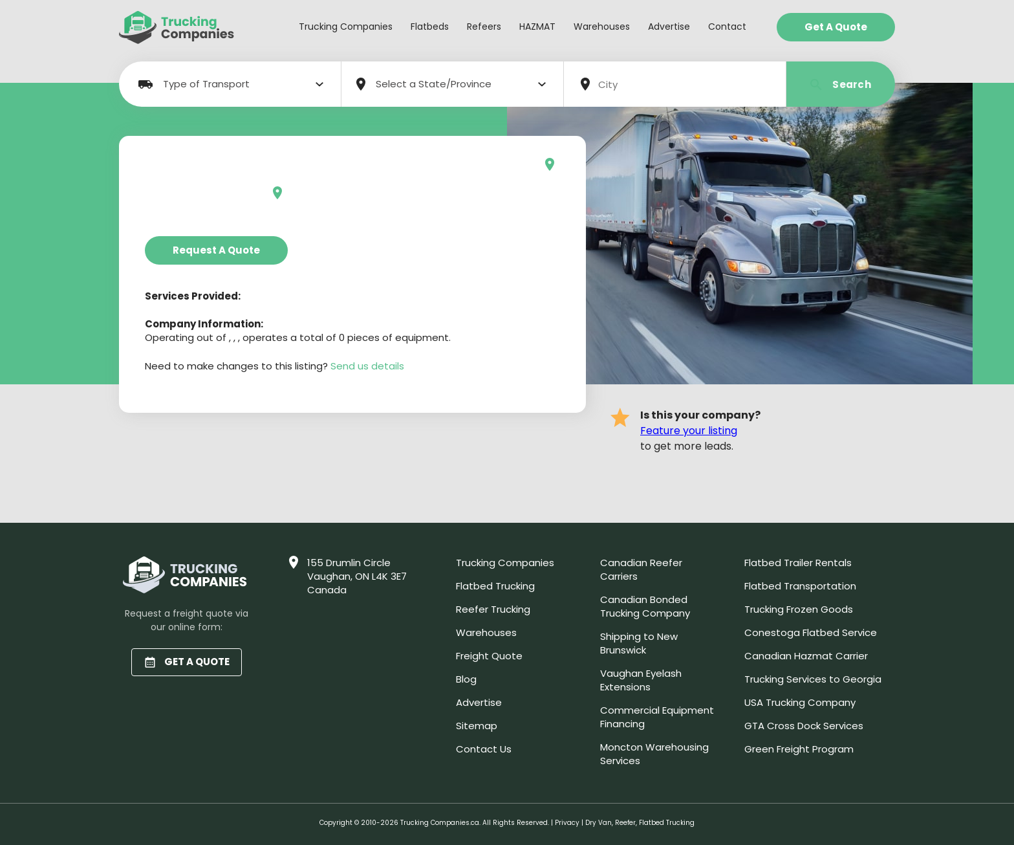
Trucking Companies (346, 26)
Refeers (484, 26)
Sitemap (476, 725)
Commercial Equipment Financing (657, 716)
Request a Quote (216, 250)
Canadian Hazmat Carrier (806, 656)
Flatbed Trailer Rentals (798, 562)
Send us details (367, 366)
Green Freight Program (799, 749)
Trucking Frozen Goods (798, 609)
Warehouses (602, 26)
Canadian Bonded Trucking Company (645, 606)
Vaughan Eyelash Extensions (641, 680)
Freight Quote (489, 656)
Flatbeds (430, 26)
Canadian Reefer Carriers (641, 569)
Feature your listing (688, 430)
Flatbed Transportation (800, 586)
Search (840, 84)
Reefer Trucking (493, 609)
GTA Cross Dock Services (803, 725)
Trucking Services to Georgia (812, 679)
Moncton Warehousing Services (654, 753)
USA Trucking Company (800, 702)
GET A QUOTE (187, 661)
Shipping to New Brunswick (639, 643)
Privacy (567, 823)
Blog (466, 679)
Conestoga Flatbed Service (810, 632)
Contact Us (484, 749)
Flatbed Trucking (495, 586)
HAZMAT (537, 26)
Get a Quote (835, 27)
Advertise (669, 26)
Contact (727, 26)
